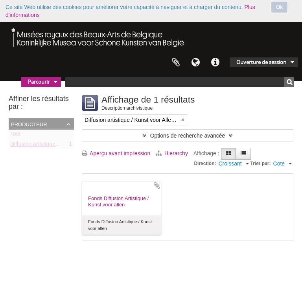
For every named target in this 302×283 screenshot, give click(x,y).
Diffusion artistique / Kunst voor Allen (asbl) (62, 145)
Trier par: (260, 163)
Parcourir (39, 81)
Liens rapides (215, 62)
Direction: (205, 163)
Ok (279, 7)
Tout (15, 135)
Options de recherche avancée (187, 135)
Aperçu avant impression (116, 153)
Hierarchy (173, 153)
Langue (195, 62)
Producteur (29, 124)
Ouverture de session (261, 62)
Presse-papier (176, 62)
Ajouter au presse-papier (157, 185)
